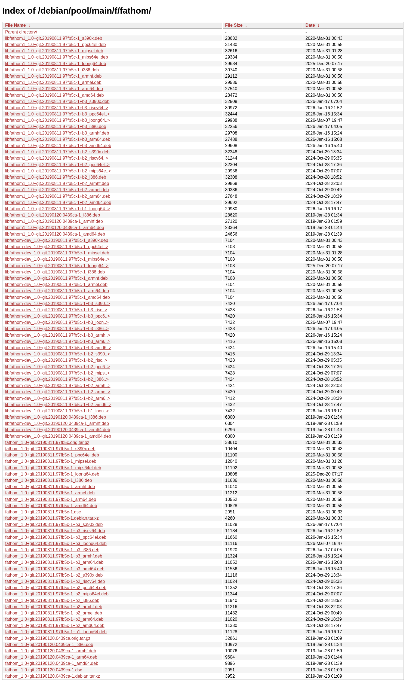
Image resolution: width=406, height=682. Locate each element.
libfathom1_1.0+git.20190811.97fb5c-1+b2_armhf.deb (57, 183)
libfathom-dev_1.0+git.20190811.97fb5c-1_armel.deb (56, 284)
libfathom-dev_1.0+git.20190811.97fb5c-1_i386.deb (55, 272)
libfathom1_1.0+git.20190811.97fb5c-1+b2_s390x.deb (57, 152)
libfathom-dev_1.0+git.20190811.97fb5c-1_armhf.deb (56, 278)
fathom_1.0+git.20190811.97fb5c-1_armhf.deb (50, 486)
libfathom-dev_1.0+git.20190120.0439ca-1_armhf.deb (57, 423)
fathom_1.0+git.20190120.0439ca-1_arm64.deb (51, 657)
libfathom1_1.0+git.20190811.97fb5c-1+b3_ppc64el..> (57, 114)
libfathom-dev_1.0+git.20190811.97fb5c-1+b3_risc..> (56, 309)
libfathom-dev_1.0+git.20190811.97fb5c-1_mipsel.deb (57, 253)
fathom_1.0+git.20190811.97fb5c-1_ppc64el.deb (52, 455)
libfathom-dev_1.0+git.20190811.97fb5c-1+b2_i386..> (57, 379)
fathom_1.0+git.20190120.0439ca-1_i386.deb (49, 644)
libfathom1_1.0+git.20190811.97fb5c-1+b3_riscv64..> (56, 107)
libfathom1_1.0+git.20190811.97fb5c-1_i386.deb (52, 70)
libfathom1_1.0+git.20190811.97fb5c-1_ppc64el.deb (55, 44)
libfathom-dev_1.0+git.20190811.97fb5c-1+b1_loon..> (57, 411)
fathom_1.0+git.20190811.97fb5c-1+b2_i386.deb (52, 600)
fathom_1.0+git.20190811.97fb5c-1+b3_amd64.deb (54, 569)
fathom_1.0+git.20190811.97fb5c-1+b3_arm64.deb (54, 562)
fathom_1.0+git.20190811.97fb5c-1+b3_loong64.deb (56, 543)
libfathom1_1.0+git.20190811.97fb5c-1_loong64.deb (55, 63)
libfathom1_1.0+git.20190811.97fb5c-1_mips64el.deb (56, 57)
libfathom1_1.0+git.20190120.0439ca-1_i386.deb (52, 215)
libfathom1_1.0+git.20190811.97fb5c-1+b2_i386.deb (55, 177)
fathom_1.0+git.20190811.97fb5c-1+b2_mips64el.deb (57, 594)
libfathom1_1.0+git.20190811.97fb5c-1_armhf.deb (53, 76)
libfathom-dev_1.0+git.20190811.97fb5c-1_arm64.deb (57, 290)
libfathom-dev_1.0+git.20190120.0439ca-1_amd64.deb (58, 436)
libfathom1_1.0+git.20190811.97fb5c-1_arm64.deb (54, 88)
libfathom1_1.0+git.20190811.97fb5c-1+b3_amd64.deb (58, 145)
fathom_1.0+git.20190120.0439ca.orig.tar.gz (48, 638)
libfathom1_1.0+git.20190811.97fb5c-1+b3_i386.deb (55, 126)
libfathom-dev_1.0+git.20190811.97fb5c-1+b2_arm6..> (57, 398)
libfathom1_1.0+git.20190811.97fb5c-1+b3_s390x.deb (57, 101)
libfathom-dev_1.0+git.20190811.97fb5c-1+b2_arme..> (57, 391)
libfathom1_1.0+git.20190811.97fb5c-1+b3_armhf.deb (57, 133)
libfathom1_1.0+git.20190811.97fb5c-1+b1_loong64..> (57, 208)
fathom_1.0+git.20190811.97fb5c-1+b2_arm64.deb (54, 619)
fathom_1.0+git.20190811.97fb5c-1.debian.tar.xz (52, 518)
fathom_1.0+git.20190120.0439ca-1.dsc (43, 670)
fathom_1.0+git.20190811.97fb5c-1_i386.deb (48, 480)
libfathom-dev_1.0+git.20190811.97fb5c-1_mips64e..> (57, 259)
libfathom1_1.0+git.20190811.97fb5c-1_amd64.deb (54, 95)
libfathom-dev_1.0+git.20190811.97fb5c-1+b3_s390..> (57, 303)
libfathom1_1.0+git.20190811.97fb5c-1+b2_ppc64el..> (57, 164)
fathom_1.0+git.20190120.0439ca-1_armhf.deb (50, 650)
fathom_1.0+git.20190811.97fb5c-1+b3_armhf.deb (53, 556)
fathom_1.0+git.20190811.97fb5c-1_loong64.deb (52, 474)
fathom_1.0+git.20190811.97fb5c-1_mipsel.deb (50, 461)
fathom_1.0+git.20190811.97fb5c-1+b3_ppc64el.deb (55, 537)
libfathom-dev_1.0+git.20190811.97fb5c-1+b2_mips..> (57, 373)
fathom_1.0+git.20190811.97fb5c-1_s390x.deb (50, 448)
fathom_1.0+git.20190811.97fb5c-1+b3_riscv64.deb (55, 530)
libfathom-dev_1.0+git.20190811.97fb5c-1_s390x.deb (56, 240)
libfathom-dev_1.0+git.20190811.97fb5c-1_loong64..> (57, 265)
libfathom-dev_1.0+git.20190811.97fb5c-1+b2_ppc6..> (57, 366)
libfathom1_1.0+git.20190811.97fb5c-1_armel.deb (53, 82)
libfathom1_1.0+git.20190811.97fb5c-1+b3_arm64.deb (57, 139)
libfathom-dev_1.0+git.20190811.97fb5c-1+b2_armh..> (57, 385)
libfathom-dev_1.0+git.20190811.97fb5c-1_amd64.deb (57, 297)
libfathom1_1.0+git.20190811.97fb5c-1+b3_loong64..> (57, 120)
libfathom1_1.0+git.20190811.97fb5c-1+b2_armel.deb (57, 189)
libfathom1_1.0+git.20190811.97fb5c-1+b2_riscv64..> (56, 158)
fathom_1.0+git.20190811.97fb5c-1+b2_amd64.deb (54, 625)
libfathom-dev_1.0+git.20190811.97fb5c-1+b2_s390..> (57, 354)
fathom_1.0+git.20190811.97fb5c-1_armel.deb (50, 493)
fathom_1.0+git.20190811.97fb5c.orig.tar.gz (47, 442)
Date (310, 25)
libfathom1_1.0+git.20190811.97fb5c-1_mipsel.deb (54, 50)
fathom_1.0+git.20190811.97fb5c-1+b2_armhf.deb (53, 606)
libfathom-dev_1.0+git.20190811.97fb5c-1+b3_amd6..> (58, 347)
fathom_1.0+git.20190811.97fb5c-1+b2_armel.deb (53, 613)
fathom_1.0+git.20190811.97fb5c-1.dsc (43, 512)
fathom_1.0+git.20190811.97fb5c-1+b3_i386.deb (52, 549)
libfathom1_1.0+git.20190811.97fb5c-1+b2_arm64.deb (57, 196)
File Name (15, 25)
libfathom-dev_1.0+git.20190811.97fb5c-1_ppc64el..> (56, 246)
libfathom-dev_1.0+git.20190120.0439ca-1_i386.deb (55, 417)
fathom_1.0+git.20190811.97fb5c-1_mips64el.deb (53, 467)
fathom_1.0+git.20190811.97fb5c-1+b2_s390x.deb (54, 575)
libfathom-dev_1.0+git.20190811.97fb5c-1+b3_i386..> (57, 328)
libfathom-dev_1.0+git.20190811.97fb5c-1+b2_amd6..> (58, 404)
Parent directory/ (21, 32)
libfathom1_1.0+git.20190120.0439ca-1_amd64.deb (55, 234)
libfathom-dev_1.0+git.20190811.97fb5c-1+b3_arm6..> (57, 341)
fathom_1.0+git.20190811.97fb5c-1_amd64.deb (51, 505)
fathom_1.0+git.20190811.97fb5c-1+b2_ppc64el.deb (55, 587)
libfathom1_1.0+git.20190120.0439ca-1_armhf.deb (54, 221)
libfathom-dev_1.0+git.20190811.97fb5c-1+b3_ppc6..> (57, 316)
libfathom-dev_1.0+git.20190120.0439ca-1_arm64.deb (57, 429)
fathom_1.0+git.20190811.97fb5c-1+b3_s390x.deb (54, 524)
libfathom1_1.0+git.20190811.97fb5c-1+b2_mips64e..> (58, 171)
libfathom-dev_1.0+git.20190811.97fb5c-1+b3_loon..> (57, 322)
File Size (233, 25)
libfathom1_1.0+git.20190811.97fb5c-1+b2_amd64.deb (58, 202)
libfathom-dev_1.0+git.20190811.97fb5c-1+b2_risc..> (56, 360)
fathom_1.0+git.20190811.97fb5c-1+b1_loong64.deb (56, 631)
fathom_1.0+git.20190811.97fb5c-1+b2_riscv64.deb (55, 581)
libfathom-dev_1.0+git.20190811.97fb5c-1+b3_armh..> (57, 335)
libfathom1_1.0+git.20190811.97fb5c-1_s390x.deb (53, 38)
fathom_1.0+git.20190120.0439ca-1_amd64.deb (51, 663)
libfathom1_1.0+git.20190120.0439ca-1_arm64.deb (54, 227)
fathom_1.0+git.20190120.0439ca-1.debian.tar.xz (52, 676)
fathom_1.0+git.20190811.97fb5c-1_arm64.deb (50, 499)
